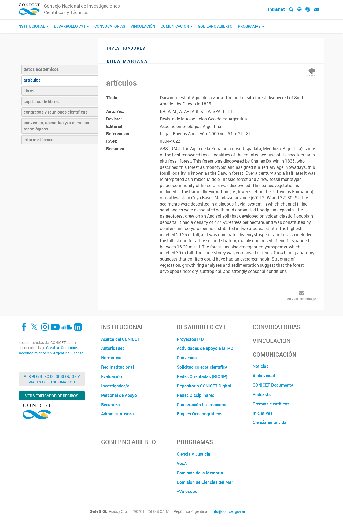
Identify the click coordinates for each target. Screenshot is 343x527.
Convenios (187, 358)
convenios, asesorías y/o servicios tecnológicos (56, 126)
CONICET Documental (273, 385)
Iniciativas (262, 413)
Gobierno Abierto (215, 26)
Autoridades (112, 348)
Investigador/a (115, 386)
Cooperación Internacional (202, 405)
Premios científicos (271, 404)
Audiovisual (264, 376)
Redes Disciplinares (195, 395)
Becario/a (110, 405)
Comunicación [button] (177, 26)
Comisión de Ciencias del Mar (205, 482)
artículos (32, 80)
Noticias (260, 366)
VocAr (182, 463)
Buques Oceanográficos (199, 414)
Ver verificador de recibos (51, 395)
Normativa (111, 358)
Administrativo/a (117, 414)
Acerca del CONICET (120, 339)
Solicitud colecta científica (202, 367)
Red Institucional (117, 367)
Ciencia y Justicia (193, 454)
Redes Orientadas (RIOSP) (202, 376)
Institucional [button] (33, 26)
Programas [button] (251, 26)
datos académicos (41, 69)
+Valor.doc (187, 491)
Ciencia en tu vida (269, 422)
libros (29, 91)
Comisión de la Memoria (200, 473)
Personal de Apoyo (119, 395)
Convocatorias (109, 26)
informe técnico (39, 139)
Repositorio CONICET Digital (204, 386)
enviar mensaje (301, 299)
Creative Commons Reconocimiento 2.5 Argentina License (51, 350)
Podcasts (262, 394)
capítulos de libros (41, 101)
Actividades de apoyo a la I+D (205, 348)
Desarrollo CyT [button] (71, 26)
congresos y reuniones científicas (55, 112)
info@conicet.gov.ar (228, 511)
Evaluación (111, 376)
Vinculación (143, 26)
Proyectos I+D (190, 339)
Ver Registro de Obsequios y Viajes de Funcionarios (52, 379)
